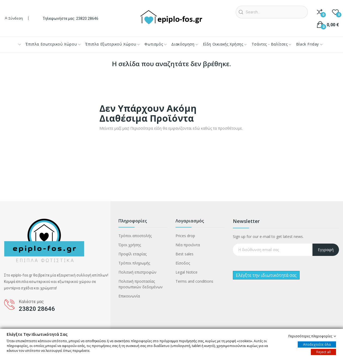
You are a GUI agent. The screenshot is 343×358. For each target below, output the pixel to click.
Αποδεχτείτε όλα (317, 344)
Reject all (323, 351)
